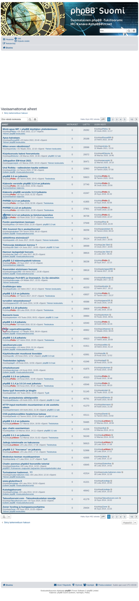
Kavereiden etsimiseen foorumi (20, 269)
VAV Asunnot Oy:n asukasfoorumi (21, 229)
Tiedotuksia (50, 179)
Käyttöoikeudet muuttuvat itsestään (22, 353)
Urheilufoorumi (11, 368)
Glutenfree (15, 466)
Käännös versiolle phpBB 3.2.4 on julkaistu (26, 183)
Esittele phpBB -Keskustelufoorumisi (18, 172)
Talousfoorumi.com (19, 501)
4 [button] (120, 119)
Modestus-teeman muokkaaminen (21, 456)
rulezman (14, 370)
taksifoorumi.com (12, 345)
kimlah (13, 393)
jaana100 (14, 303)
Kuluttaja (14, 483)
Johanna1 (15, 331)
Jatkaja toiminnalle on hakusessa (21, 442)
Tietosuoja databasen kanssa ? (20, 245)
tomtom (14, 317)
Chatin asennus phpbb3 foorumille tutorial (26, 463)
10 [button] (131, 119)
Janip (13, 459)
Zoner (13, 509)
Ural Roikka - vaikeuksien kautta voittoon (25, 167)
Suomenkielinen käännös (13, 188)
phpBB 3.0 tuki (48, 356)
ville (12, 356)
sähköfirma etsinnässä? (16, 237)
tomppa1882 (16, 272)
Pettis (13, 179)
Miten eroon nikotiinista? (16, 146)
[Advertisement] (69, 79)
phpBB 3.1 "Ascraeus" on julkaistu (22, 449)
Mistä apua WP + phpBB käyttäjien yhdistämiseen (30, 129)
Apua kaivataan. (11, 137)
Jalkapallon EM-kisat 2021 (17, 160)
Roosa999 (15, 140)
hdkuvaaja (15, 280)
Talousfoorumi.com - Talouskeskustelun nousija (29, 498)
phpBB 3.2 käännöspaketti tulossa (21, 260)
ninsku (13, 149)
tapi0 (13, 363)
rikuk (13, 431)
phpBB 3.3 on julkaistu (15, 176)
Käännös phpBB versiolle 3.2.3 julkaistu (25, 192)
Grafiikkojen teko (12, 286)
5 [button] (124, 119)
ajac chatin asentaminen (16, 428)
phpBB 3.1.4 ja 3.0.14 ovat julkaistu (22, 383)
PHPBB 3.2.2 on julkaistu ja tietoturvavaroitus (28, 215)
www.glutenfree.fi (12, 481)
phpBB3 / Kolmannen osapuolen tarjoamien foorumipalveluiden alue (32, 468)
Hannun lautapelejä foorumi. (18, 252)
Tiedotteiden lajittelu (14, 360)
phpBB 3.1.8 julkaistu (14, 337)
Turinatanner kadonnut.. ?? (18, 472)
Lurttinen (15, 423)
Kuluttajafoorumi (12, 489)
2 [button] (112, 119)
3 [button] (116, 119)
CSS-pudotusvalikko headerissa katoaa (24, 414)
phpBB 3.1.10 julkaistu (15, 307)
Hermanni (15, 410)
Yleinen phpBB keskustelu (14, 134)
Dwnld (13, 416)
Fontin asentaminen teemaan (19, 222)
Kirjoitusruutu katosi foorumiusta (21, 153)
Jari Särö (14, 247)
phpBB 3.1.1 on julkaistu (16, 435)
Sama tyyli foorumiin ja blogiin (19, 390)
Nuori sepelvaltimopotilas (17, 329)
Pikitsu (13, 131)
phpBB (67, 591)
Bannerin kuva (11, 315)
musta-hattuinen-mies (20, 475)
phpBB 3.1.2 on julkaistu (16, 421)
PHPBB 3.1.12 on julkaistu (17, 207)
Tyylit (47, 393)
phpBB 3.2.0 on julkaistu (16, 293)
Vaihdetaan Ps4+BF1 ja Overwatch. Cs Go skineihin (31, 278)
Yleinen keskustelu (53, 149)
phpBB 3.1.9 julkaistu (14, 322)
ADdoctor (15, 156)
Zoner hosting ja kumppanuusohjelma (24, 507)
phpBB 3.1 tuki (52, 317)
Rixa (12, 224)
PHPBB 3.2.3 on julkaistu (16, 200)
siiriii (12, 240)
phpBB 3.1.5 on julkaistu (16, 376)
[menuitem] (17, 38)
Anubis (14, 289)
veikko (13, 347)
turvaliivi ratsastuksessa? (17, 300)
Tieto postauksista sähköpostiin (20, 397)
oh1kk (13, 170)
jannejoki (14, 163)
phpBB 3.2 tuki (54, 156)
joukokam (15, 231)
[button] (103, 119)
